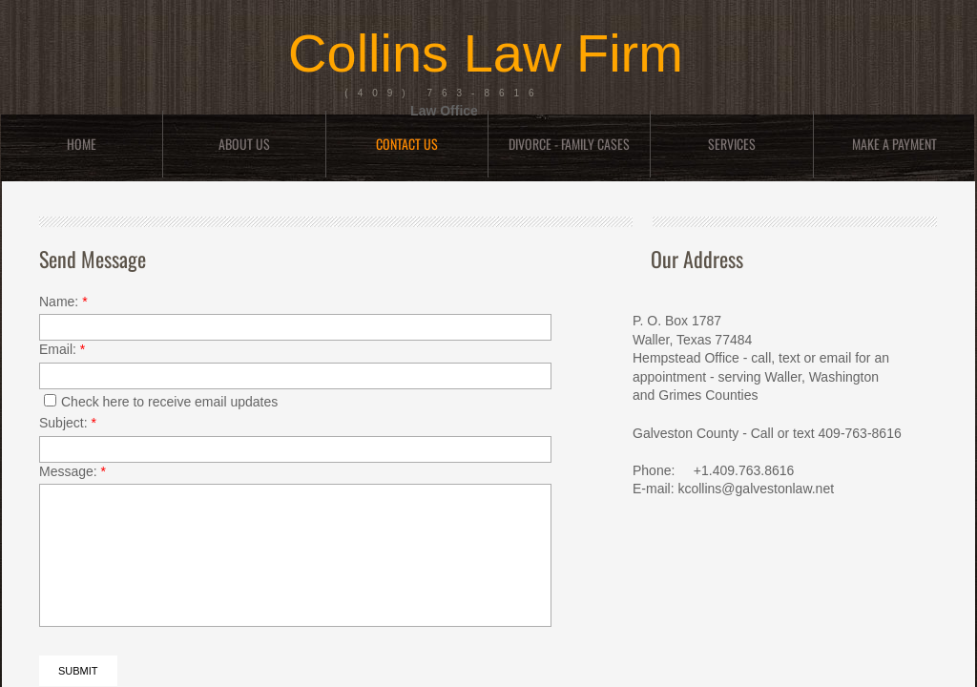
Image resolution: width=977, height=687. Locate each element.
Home (81, 144)
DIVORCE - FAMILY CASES (569, 144)
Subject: (67, 422)
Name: (63, 301)
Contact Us (407, 144)
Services (732, 144)
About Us (244, 144)
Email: (62, 349)
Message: (72, 471)
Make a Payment (894, 144)
